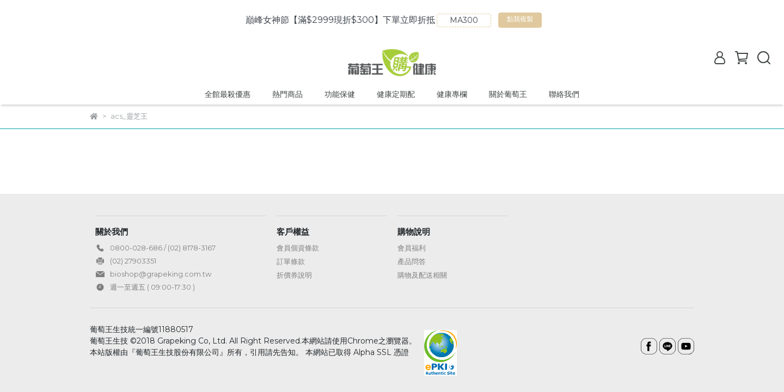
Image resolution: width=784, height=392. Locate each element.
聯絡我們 (564, 94)
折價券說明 (294, 275)
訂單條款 (291, 261)
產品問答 (411, 261)
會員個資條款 (298, 247)
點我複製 (578, 21)
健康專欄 (452, 94)
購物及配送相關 (422, 275)
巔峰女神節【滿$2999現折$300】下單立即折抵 (397, 20)
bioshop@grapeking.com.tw (160, 274)
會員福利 (411, 247)
